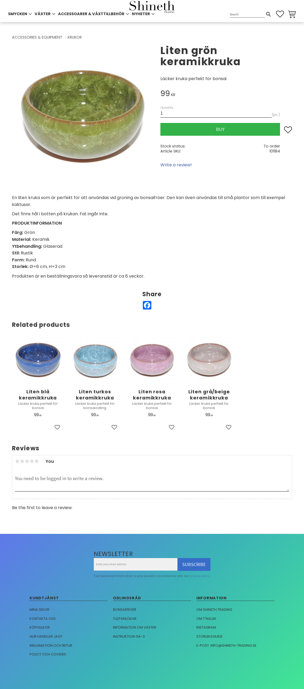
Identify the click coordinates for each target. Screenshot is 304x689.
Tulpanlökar (124, 618)
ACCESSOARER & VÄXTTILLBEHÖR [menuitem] (91, 13)
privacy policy (199, 576)
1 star (17, 461)
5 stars (36, 461)
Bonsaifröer (124, 609)
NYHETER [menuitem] (141, 13)
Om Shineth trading (214, 609)
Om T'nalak (206, 618)
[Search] (268, 14)
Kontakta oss (43, 618)
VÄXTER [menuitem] (43, 13)
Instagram (206, 627)
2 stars (22, 461)
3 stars (27, 461)
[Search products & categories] (247, 14)
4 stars (31, 461)
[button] (280, 14)
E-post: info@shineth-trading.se (226, 645)
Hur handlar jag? (46, 636)
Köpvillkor (40, 627)
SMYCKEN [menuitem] (17, 13)
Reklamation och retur (51, 645)
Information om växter (134, 627)
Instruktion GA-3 (129, 636)
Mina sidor (39, 609)
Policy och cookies (48, 654)
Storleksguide (209, 636)
